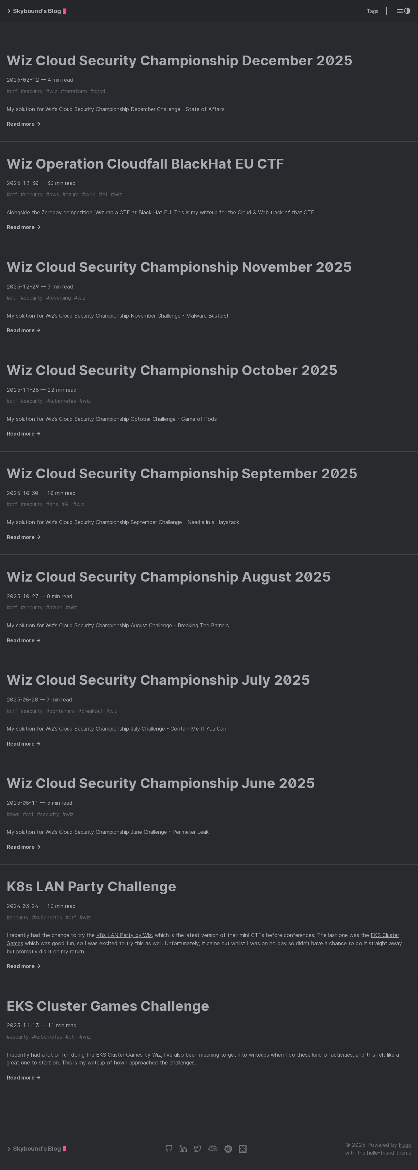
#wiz (51, 91)
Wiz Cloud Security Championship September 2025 (182, 473)
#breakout (90, 711)
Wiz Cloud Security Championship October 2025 (172, 370)
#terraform (74, 91)
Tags (372, 11)
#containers (60, 711)
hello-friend (380, 1152)
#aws (52, 194)
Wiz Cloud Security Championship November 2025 (179, 266)
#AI (103, 194)
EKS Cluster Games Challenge (108, 1005)
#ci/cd (97, 91)
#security (32, 91)
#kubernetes (61, 401)
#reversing (58, 297)
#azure (70, 194)
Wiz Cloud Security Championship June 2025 (161, 783)
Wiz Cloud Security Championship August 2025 (169, 576)
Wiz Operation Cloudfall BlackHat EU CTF (145, 163)
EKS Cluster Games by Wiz (128, 1054)
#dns (52, 504)
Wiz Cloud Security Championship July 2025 (158, 679)
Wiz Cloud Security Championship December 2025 (180, 60)
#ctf (12, 91)
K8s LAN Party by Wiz (124, 935)
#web (89, 194)
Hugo (405, 1145)
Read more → (24, 124)
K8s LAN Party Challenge (91, 886)
